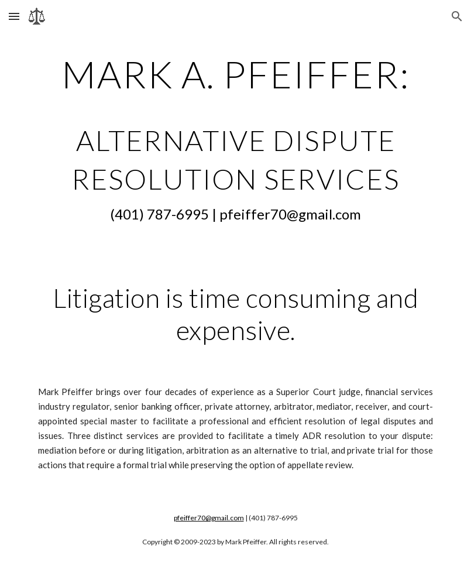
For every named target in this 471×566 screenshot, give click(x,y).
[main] (235, 140)
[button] (14, 16)
